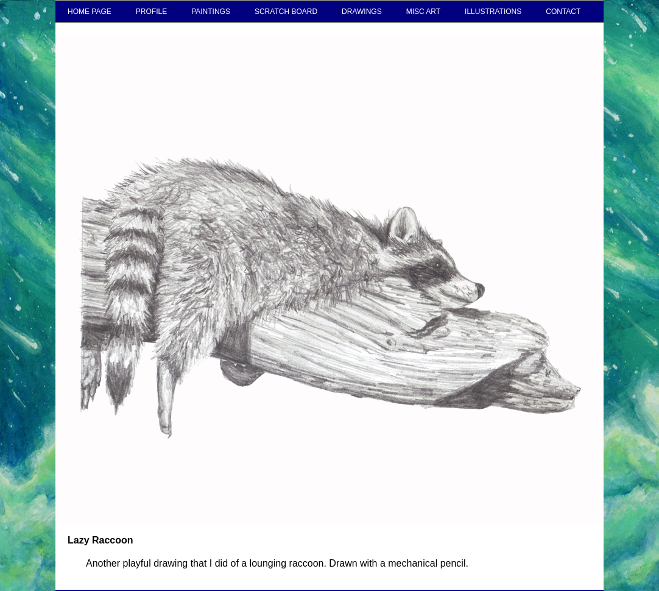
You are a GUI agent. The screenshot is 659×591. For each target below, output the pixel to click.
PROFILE (151, 11)
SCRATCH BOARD (286, 11)
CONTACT (563, 11)
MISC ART (423, 11)
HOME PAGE (89, 11)
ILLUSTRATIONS (493, 11)
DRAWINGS (362, 11)
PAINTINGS (210, 11)
